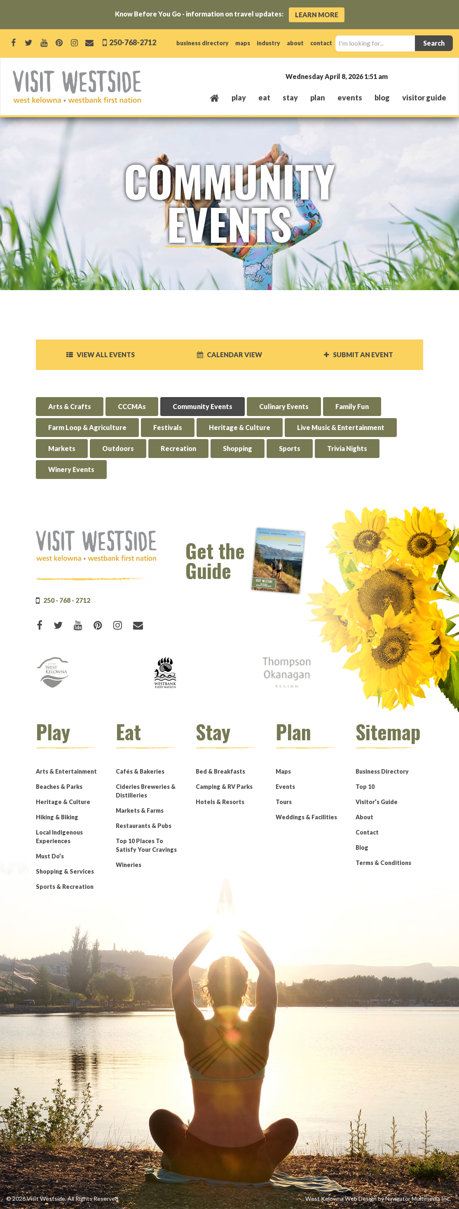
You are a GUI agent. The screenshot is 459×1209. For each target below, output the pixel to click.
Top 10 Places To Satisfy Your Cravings (146, 845)
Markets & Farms (140, 810)
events (349, 97)
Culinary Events (284, 406)
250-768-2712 (132, 42)
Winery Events (71, 469)
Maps (283, 771)
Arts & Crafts (69, 406)
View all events (100, 354)
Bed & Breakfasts (220, 771)
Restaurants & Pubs (143, 825)
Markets (61, 448)
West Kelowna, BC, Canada (396, 76)
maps (242, 43)
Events (285, 786)
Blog (382, 97)
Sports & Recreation (65, 886)
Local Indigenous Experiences (59, 836)
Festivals (167, 427)
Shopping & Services (65, 871)
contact (321, 43)
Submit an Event (358, 354)
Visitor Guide (424, 97)
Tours (284, 801)
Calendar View (229, 354)
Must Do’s (50, 856)
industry (268, 43)
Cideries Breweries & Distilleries (146, 791)
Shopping (237, 448)
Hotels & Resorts (220, 801)
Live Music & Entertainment (340, 427)
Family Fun (352, 406)
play (239, 97)
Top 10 (365, 786)
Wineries (128, 864)
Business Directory (382, 771)
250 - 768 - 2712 (66, 600)
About (364, 817)
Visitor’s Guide (377, 801)
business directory (202, 43)
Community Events (202, 406)
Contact (367, 832)
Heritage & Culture (239, 427)
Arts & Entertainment (66, 771)
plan (317, 97)
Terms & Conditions (383, 862)
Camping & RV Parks (224, 786)
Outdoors (118, 448)
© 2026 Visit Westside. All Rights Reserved (62, 1198)
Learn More (316, 15)
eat (264, 97)
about (295, 43)
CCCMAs (132, 406)
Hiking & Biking (57, 817)
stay (290, 97)
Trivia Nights (347, 448)
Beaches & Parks (59, 786)
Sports (289, 448)
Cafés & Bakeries (140, 771)
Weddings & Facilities (306, 817)
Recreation (178, 448)
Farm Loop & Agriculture (87, 427)
